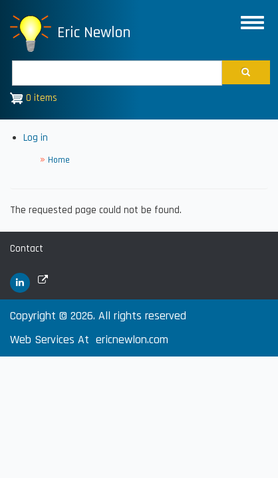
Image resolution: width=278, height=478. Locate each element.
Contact (26, 248)
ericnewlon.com (132, 339)
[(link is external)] (20, 283)
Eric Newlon (94, 32)
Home (59, 160)
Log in (35, 137)
